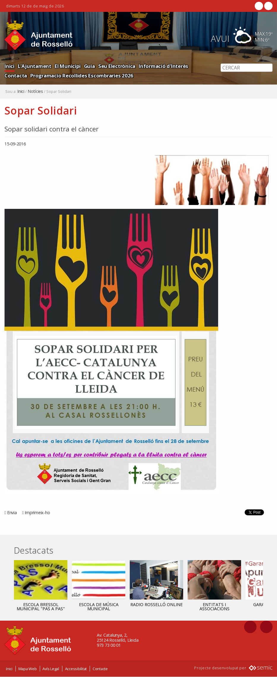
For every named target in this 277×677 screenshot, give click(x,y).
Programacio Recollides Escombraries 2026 (81, 75)
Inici (9, 66)
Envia (12, 512)
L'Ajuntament (34, 66)
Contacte (100, 669)
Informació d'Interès (163, 66)
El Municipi (67, 66)
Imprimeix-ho (37, 512)
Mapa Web (27, 669)
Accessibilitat (76, 669)
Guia (89, 66)
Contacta (15, 75)
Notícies (35, 91)
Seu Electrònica (116, 66)
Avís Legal (50, 669)
